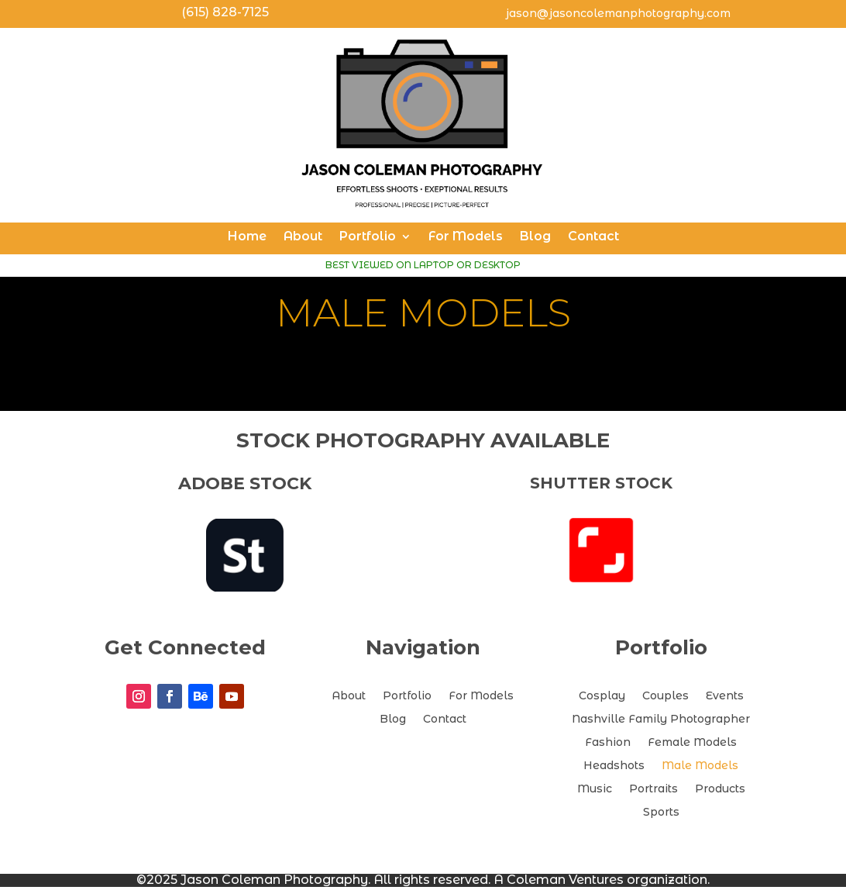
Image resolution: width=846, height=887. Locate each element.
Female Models (692, 743)
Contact (593, 237)
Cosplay (602, 696)
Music (594, 789)
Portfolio (367, 237)
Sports (661, 812)
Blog (535, 237)
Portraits (653, 789)
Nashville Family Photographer (661, 719)
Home (247, 237)
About (303, 237)
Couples (665, 696)
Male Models (700, 766)
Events (725, 696)
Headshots (614, 766)
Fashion (608, 743)
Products (720, 789)
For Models (465, 237)
